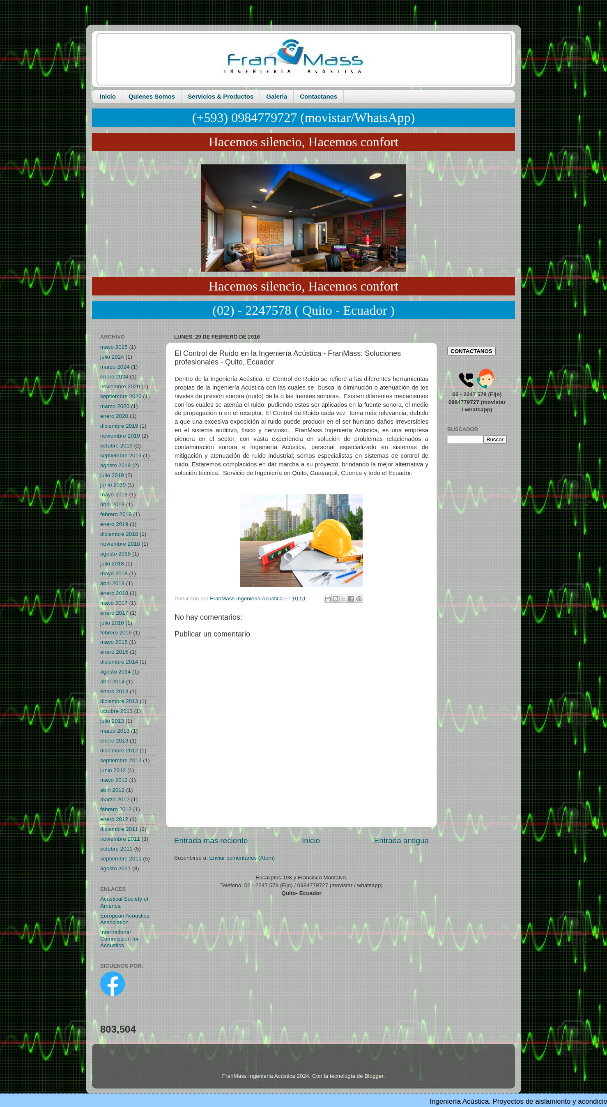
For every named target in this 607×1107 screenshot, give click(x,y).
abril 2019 (112, 504)
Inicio (108, 96)
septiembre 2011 (121, 859)
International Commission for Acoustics (119, 938)
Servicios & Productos (220, 96)
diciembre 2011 (119, 829)
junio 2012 (113, 770)
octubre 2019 (116, 446)
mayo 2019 (114, 494)
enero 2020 (114, 416)
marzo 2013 (114, 731)
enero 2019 (114, 524)
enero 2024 (114, 377)
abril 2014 (112, 681)
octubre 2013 (116, 711)
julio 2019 (112, 475)
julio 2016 (112, 623)
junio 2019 (113, 485)
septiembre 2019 (121, 455)
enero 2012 (114, 819)
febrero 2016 (116, 633)
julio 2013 (112, 721)
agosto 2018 (115, 554)
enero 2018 (114, 593)
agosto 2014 (115, 672)
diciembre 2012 (119, 750)
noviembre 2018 (120, 544)
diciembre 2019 (119, 426)
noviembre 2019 (120, 436)
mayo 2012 (114, 780)
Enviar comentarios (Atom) (242, 858)
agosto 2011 (115, 868)
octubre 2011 (116, 849)
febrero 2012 (116, 809)
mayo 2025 (114, 347)
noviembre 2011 (120, 839)
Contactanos (318, 96)
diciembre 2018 (119, 534)
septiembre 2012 (121, 760)
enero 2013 (114, 741)
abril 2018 (112, 583)
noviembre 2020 (120, 386)
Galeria (276, 96)
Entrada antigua (401, 840)
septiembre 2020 (121, 396)
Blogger (374, 1076)
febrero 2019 (116, 514)
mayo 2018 (114, 573)
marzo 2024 (114, 367)
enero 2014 (114, 691)
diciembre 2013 (119, 701)
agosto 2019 (115, 465)
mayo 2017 (114, 603)
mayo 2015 (114, 642)
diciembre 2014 (119, 662)
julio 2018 (112, 563)
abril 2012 (112, 790)
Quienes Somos (152, 96)
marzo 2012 (114, 799)
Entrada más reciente (211, 840)
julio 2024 (112, 357)
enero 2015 (114, 652)
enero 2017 (114, 613)
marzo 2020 (114, 406)
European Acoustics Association (124, 919)
